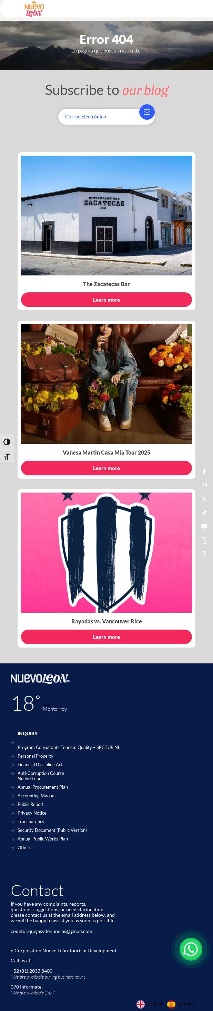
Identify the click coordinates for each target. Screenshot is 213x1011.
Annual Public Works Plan (43, 839)
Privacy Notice (32, 813)
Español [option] (187, 1004)
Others (24, 847)
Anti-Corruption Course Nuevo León (41, 776)
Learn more (106, 300)
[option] (181, 1004)
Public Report (31, 804)
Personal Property (35, 756)
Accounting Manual (36, 795)
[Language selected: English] (167, 1004)
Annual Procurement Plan (43, 787)
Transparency (31, 821)
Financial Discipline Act (40, 764)
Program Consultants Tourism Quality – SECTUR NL (69, 747)
